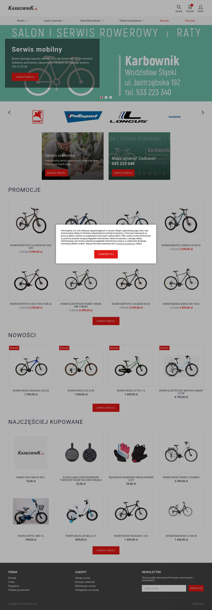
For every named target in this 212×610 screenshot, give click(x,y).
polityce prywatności (126, 244)
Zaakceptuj (105, 254)
